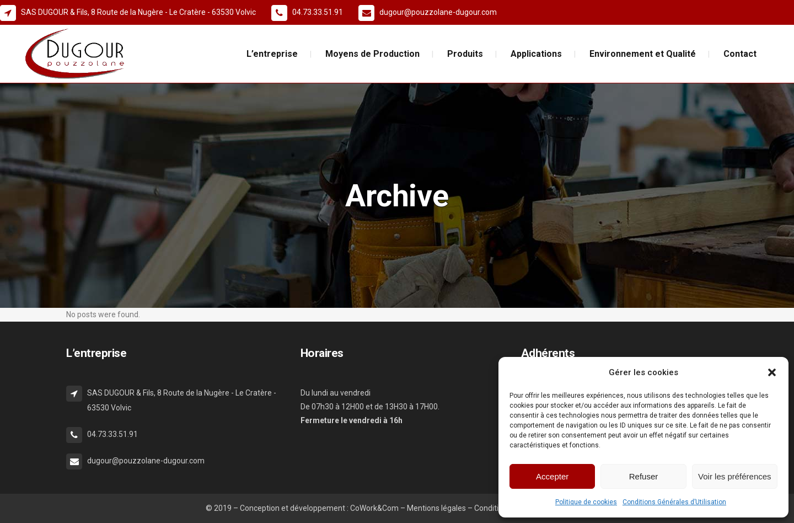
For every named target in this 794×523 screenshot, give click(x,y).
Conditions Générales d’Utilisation (674, 502)
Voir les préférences (734, 476)
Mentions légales (436, 508)
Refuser (643, 476)
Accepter (552, 476)
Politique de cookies (586, 502)
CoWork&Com (374, 508)
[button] (771, 372)
